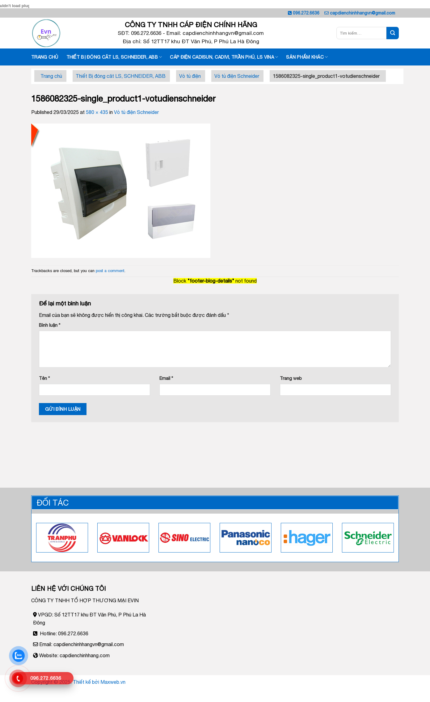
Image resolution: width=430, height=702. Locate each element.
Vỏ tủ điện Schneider (236, 76)
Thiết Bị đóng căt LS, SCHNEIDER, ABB (114, 57)
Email (166, 378)
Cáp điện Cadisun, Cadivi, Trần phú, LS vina (224, 57)
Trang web (291, 378)
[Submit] (392, 33)
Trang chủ (44, 57)
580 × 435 (97, 112)
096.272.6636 (306, 13)
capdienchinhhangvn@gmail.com (362, 13)
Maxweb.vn (112, 682)
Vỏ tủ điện (190, 76)
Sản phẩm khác (307, 57)
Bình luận (49, 325)
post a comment (110, 270)
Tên (44, 378)
